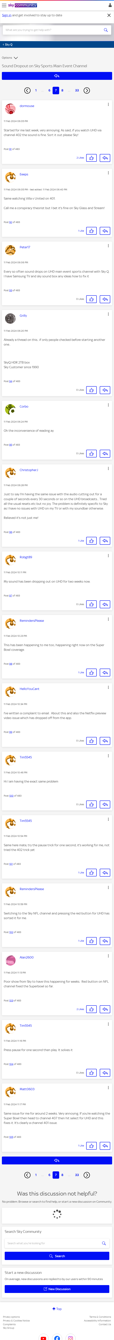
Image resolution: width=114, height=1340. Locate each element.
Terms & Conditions (100, 1316)
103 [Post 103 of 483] (11, 1000)
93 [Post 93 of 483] (10, 290)
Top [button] (59, 1309)
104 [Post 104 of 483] (11, 1064)
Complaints (9, 1324)
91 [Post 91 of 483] (10, 149)
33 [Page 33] (77, 90)
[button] (108, 104)
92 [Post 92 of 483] (10, 222)
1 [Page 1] (36, 90)
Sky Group (8, 1328)
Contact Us (105, 1324)
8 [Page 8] (62, 90)
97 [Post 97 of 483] (10, 595)
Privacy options (11, 1316)
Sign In (109, 6)
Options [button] (7, 57)
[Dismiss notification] (109, 15)
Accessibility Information (97, 1320)
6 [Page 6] (49, 90)
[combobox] (51, 30)
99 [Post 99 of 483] (10, 732)
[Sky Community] (23, 5)
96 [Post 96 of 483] (10, 532)
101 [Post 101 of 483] (11, 864)
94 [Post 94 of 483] (10, 381)
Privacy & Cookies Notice (16, 1320)
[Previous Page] (27, 90)
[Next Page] (87, 90)
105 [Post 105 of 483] (11, 1137)
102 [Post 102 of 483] (11, 932)
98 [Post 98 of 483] (10, 663)
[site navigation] (4, 5)
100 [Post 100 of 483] (11, 795)
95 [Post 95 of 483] (10, 444)
